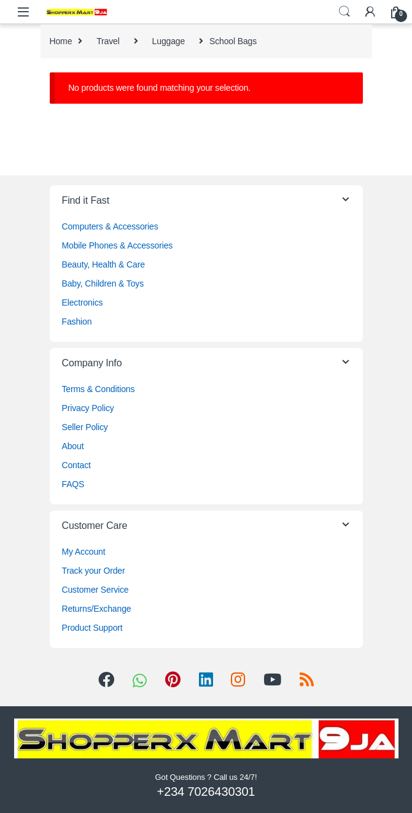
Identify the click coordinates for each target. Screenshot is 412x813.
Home (61, 41)
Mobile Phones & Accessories (117, 245)
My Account (84, 552)
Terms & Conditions (98, 389)
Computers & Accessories (110, 226)
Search (344, 11)
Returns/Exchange (96, 609)
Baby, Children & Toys (103, 283)
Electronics (82, 302)
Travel (108, 41)
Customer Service (95, 590)
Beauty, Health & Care (103, 264)
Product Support (92, 628)
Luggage (168, 41)
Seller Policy (85, 427)
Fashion (77, 321)
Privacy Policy (88, 408)
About (73, 446)
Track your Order (93, 571)
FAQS (73, 484)
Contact (76, 465)
